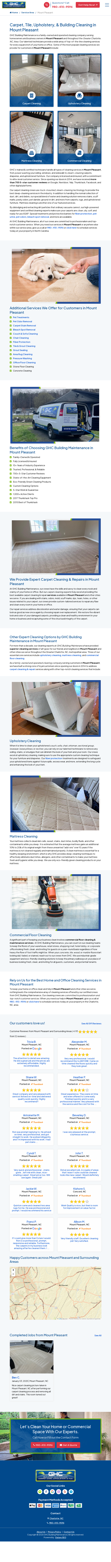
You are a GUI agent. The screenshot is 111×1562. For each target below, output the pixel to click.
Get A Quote (69, 1457)
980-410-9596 (61, 6)
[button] (13, 1282)
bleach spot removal (38, 216)
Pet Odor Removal (22, 321)
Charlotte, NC (55, 1531)
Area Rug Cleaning (22, 354)
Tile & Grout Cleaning (24, 346)
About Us (41, 1544)
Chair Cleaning (21, 337)
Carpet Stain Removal (24, 325)
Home (14, 12)
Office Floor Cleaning (24, 362)
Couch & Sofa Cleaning (25, 333)
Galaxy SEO (60, 1550)
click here (71, 227)
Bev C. (16, 1389)
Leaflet (59, 1330)
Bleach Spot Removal (24, 329)
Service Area (27, 12)
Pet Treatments (21, 317)
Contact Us (69, 1544)
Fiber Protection (21, 342)
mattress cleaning (71, 655)
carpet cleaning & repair (22, 669)
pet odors (21, 216)
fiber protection (83, 213)
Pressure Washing (22, 358)
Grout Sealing (20, 350)
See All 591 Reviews (91, 1023)
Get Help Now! (87, 4)
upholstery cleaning (50, 655)
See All (98, 1347)
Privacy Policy (54, 1544)
